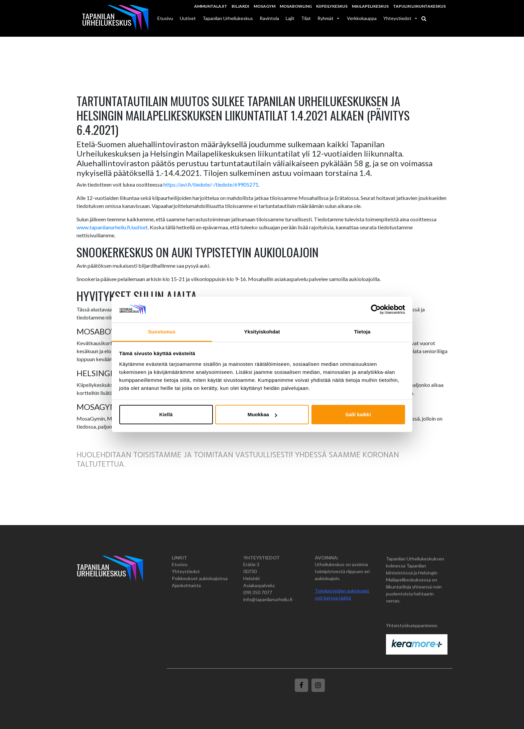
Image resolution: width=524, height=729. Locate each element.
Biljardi (240, 6)
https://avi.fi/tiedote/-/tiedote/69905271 (210, 184)
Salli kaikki (358, 414)
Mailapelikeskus (370, 6)
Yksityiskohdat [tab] (262, 331)
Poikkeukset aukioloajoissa (200, 578)
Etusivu (165, 18)
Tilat (306, 18)
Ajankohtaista (186, 585)
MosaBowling (296, 6)
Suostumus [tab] (162, 331)
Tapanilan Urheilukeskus (228, 18)
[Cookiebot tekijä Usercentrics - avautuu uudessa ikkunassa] (376, 310)
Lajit (290, 18)
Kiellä (165, 414)
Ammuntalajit (210, 6)
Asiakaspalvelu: (259, 585)
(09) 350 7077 (257, 592)
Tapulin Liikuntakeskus (419, 6)
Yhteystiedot (400, 18)
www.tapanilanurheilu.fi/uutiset (112, 227)
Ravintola (269, 18)
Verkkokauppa (362, 18)
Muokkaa (262, 414)
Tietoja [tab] (362, 331)
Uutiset (188, 18)
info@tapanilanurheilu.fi (267, 599)
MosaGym (264, 6)
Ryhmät (328, 18)
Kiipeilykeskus (332, 6)
